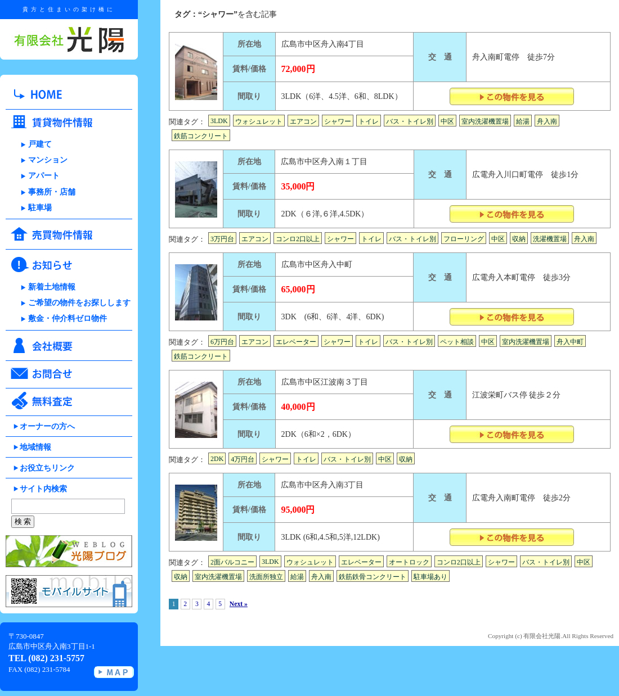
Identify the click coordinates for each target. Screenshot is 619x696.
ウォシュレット (258, 121)
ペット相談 (457, 342)
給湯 (523, 121)
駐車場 (40, 208)
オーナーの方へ (47, 426)
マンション (48, 160)
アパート (44, 175)
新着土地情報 (51, 287)
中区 (447, 121)
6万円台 (222, 342)
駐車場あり (430, 577)
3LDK (219, 121)
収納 (519, 239)
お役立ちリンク (47, 468)
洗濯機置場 (550, 239)
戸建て (40, 144)
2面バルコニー (232, 562)
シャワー (337, 121)
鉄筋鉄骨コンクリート (372, 577)
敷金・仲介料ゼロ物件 (67, 318)
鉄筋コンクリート (201, 136)
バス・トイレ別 (409, 121)
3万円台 (222, 239)
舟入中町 (570, 342)
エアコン (303, 121)
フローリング (463, 239)
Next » (239, 604)
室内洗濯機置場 (485, 121)
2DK (216, 459)
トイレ (368, 121)
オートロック (409, 562)
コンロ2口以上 (298, 239)
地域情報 (35, 447)
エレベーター (296, 342)
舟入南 (547, 121)
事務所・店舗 (51, 192)
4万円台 (242, 459)
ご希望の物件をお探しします (79, 303)
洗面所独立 (266, 577)
